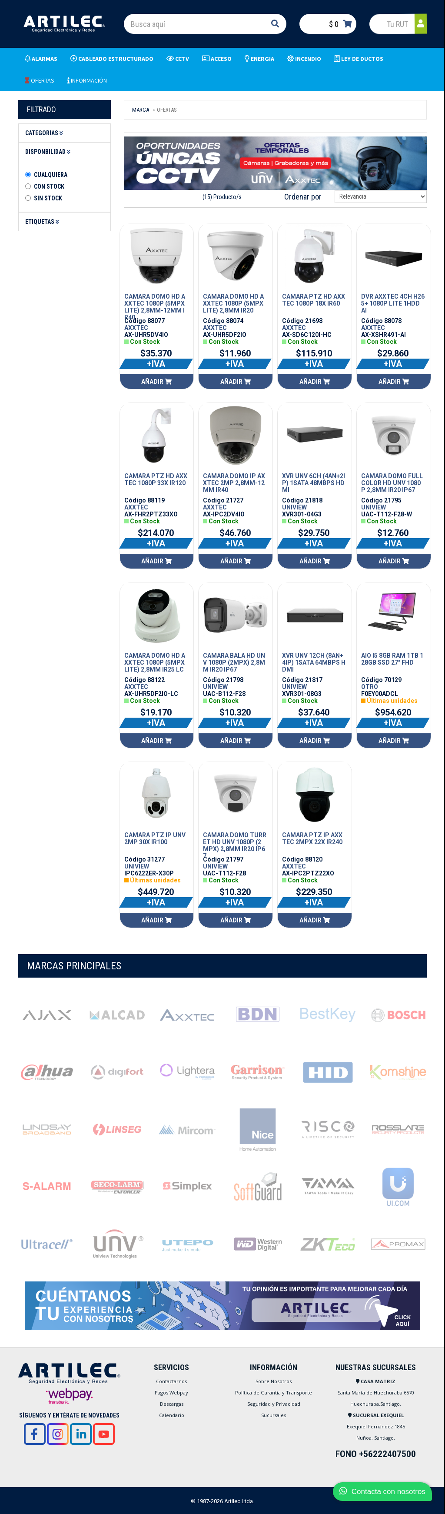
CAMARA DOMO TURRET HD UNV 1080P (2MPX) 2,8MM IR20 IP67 (234, 845)
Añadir (156, 381)
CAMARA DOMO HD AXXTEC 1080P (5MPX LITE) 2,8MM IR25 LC (154, 662)
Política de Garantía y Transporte (273, 1392)
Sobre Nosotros (274, 1381)
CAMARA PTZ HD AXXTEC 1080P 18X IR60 (313, 300)
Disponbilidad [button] (49, 151)
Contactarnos (171, 1381)
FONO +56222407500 (375, 1454)
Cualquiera (50, 174)
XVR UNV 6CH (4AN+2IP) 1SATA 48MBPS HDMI (313, 483)
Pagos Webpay (171, 1392)
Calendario (171, 1415)
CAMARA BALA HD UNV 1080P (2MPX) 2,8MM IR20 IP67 (234, 662)
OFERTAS (39, 80)
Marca (140, 109)
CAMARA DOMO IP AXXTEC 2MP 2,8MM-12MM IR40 (234, 483)
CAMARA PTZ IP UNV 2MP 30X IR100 (155, 838)
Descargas (171, 1404)
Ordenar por (303, 196)
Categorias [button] (45, 133)
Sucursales (273, 1415)
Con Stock (49, 186)
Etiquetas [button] (43, 221)
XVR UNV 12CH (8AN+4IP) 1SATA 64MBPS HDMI (313, 662)
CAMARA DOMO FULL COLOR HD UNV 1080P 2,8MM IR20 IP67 (392, 483)
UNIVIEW (294, 507)
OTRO (369, 686)
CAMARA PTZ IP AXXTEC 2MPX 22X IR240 (312, 838)
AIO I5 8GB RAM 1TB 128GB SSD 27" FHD (392, 659)
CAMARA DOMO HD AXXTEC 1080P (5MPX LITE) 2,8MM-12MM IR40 (154, 307)
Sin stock (48, 198)
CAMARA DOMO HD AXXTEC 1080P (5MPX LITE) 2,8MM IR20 (233, 303)
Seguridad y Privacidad (273, 1404)
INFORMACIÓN (87, 80)
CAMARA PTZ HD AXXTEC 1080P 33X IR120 (155, 479)
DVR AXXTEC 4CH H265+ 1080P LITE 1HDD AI (393, 303)
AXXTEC (136, 327)
